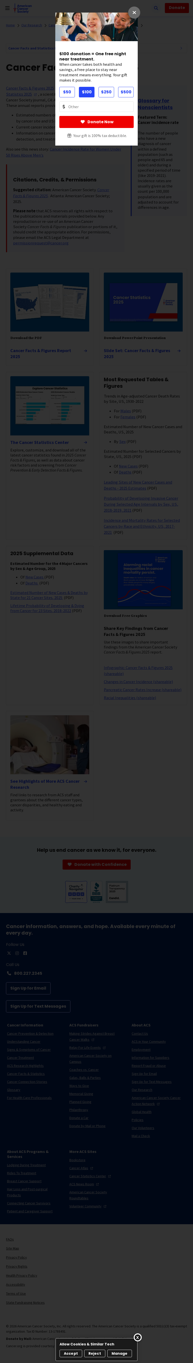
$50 (67, 92)
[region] (96, 1349)
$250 (106, 92)
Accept (71, 1353)
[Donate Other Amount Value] (96, 106)
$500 (126, 92)
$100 (87, 92)
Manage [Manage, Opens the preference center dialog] (120, 1353)
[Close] (138, 1337)
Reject (94, 1353)
